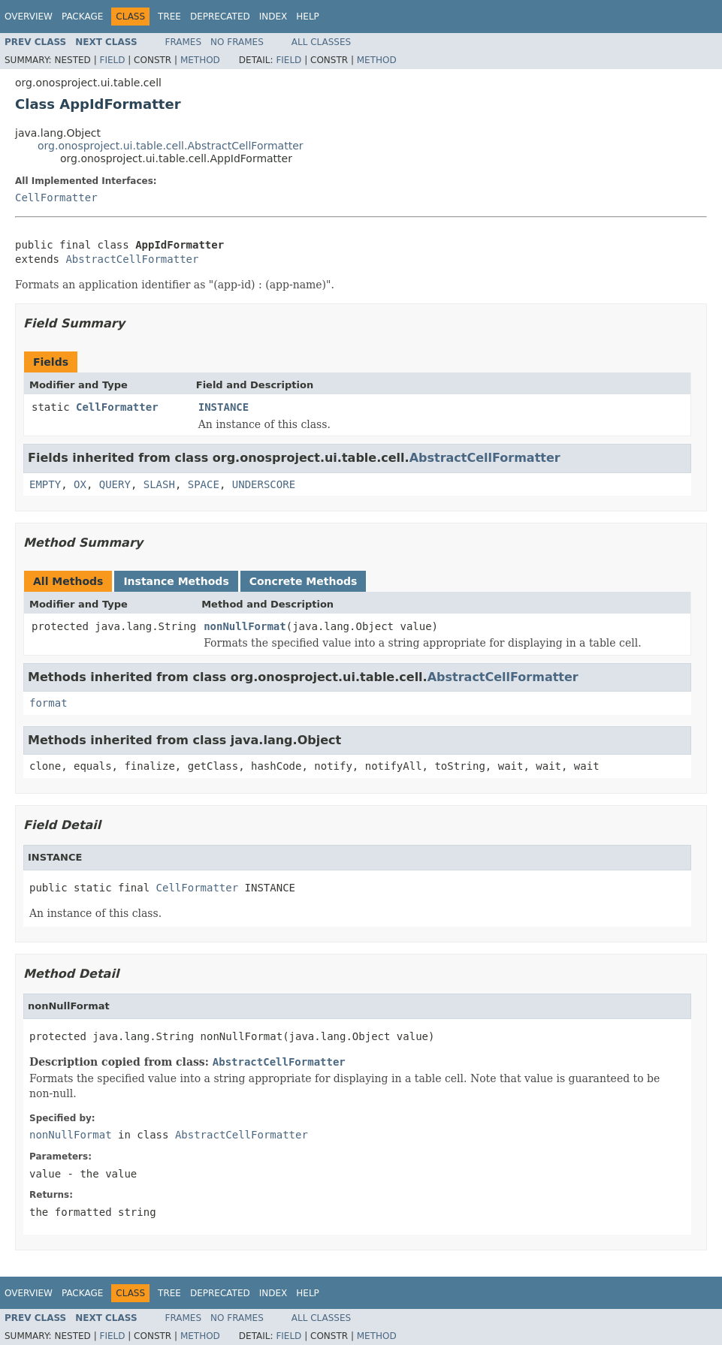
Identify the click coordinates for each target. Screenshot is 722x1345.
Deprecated (220, 16)
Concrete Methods (303, 581)
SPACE (203, 484)
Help (307, 16)
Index (273, 16)
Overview (29, 16)
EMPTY (45, 484)
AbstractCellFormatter (131, 259)
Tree (169, 16)
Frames (183, 42)
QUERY (115, 484)
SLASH (159, 484)
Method (200, 60)
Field (112, 60)
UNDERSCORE (263, 484)
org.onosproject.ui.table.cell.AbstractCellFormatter (171, 146)
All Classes (321, 42)
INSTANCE (223, 407)
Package (82, 16)
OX (80, 484)
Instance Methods (175, 581)
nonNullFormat (245, 626)
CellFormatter (56, 197)
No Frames (237, 42)
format (48, 703)
